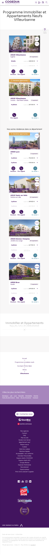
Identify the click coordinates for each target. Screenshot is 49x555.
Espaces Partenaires (24, 465)
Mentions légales (24, 451)
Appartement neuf (24, 442)
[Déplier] (24, 329)
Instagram (26, 481)
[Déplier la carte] (45, 29)
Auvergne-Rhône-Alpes (24, 366)
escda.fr (33, 545)
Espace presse (24, 469)
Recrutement (24, 467)
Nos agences (24, 431)
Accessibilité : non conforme (24, 453)
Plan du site (24, 438)
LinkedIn (30, 481)
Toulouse (35, 398)
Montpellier (28, 396)
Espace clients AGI (24, 460)
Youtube (23, 481)
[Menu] (3, 2)
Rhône (25, 369)
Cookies (24, 447)
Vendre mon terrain (24, 440)
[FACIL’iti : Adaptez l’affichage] (24, 424)
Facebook (19, 481)
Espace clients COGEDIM (24, 458)
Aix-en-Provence (26, 398)
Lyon (15, 396)
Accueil (24, 358)
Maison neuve (24, 444)
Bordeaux (5, 396)
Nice (17, 398)
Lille (11, 396)
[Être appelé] (21, 71)
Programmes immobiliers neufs (24, 362)
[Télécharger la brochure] (13, 71)
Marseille (21, 396)
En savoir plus (24, 44)
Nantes (36, 396)
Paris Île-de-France (8, 398)
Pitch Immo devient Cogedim (24, 472)
